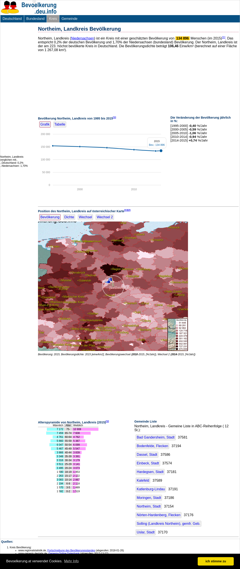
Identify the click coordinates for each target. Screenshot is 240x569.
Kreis (53, 18)
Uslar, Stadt (146, 532)
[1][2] (127, 210)
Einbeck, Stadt (148, 463)
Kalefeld (143, 480)
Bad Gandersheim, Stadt (155, 437)
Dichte (69, 217)
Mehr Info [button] (71, 561)
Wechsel (85, 217)
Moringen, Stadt (149, 498)
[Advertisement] (17, 89)
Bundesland (35, 18)
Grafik (45, 124)
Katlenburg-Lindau (151, 489)
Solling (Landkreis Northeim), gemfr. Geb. (168, 523)
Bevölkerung (50, 217)
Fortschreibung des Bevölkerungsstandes (71, 550)
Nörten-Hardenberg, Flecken (158, 515)
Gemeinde (69, 18)
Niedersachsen (82, 38)
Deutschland (12, 18)
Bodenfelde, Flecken (152, 446)
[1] (223, 37)
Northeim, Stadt (149, 506)
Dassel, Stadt (147, 454)
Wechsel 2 (105, 217)
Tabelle (59, 124)
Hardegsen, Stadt (150, 472)
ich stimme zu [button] (215, 561)
